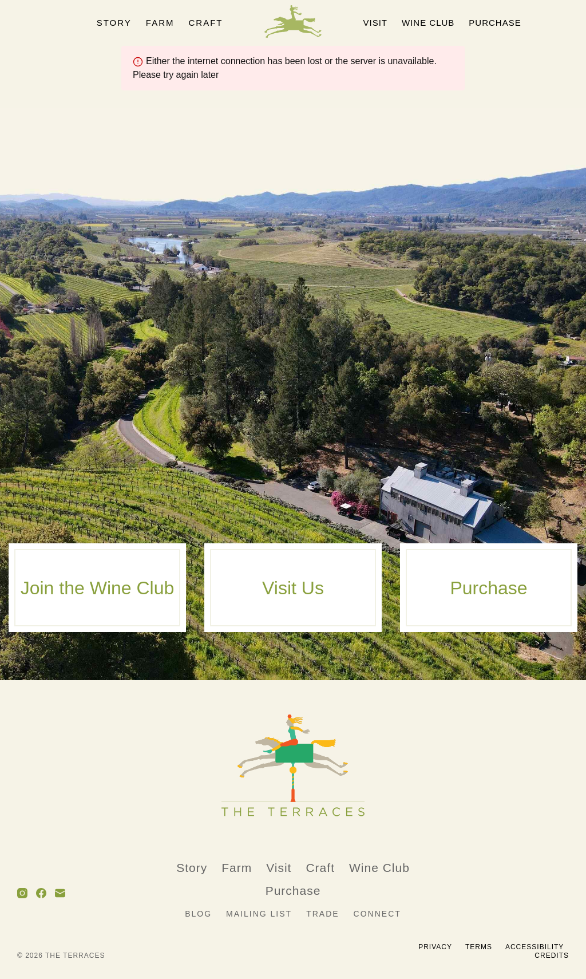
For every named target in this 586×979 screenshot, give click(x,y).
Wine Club (428, 22)
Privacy (435, 947)
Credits (551, 956)
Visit (375, 22)
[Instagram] (22, 893)
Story (114, 22)
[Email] (60, 893)
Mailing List (259, 914)
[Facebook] (41, 893)
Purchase (495, 22)
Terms (478, 947)
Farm (160, 22)
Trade (322, 914)
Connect (377, 914)
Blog (198, 914)
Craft (206, 22)
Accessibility (534, 947)
